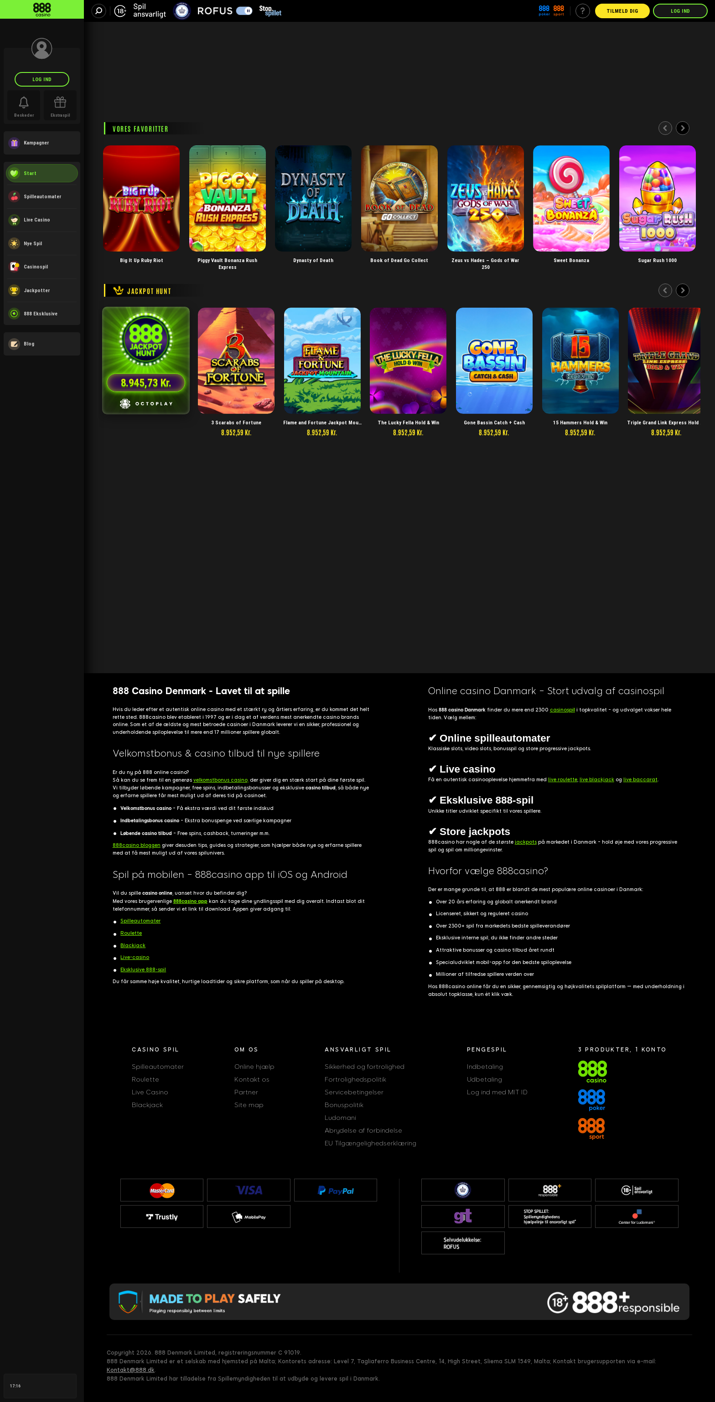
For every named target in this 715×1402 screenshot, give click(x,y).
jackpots (526, 842)
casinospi (562, 710)
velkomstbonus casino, (221, 780)
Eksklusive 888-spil (143, 970)
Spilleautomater (140, 921)
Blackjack (132, 945)
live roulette (562, 780)
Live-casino (134, 957)
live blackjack (597, 780)
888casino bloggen (137, 845)
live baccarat (640, 780)
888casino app (190, 901)
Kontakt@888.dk (131, 1370)
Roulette (131, 933)
